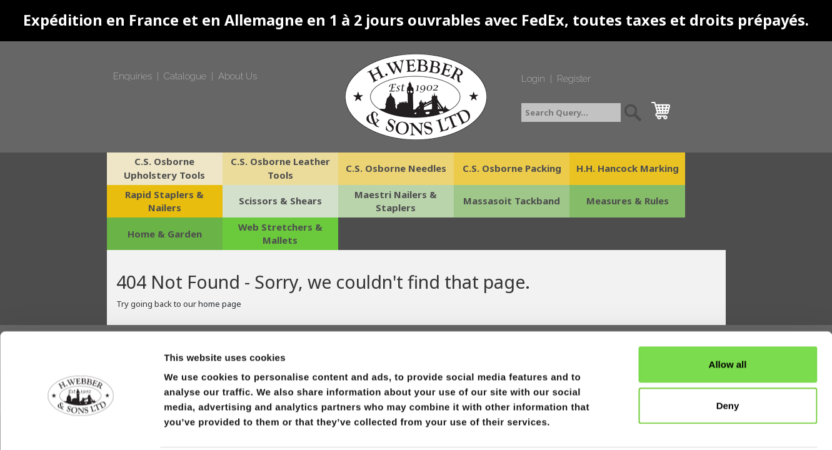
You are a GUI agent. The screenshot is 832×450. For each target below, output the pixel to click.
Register (574, 78)
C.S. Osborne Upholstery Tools (158, 168)
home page (219, 271)
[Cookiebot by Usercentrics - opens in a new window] (81, 425)
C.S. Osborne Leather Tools (261, 168)
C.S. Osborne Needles (364, 168)
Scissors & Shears (158, 201)
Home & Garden (571, 201)
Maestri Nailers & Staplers (261, 201)
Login (533, 78)
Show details (656, 425)
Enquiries (132, 76)
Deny (727, 358)
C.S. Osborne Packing (468, 168)
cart (664, 107)
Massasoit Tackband (364, 201)
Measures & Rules (467, 201)
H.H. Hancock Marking (570, 168)
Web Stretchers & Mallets (673, 201)
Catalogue (185, 76)
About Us (237, 76)
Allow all (728, 317)
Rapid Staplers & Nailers (673, 168)
